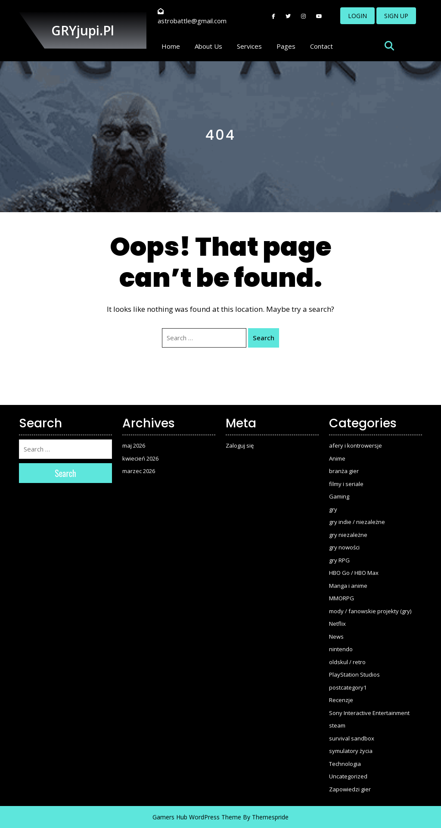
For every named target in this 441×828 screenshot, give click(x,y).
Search (263, 337)
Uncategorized (348, 776)
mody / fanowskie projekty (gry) (370, 611)
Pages (285, 46)
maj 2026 (133, 445)
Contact (321, 46)
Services (249, 46)
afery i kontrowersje (355, 445)
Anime (337, 458)
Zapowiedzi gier (350, 789)
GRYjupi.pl (82, 30)
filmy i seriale (346, 484)
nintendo (341, 649)
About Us (208, 46)
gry (333, 509)
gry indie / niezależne (357, 522)
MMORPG (341, 598)
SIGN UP (396, 16)
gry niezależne (348, 535)
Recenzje (341, 700)
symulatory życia (351, 751)
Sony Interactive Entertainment (369, 713)
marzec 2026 (138, 471)
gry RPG (339, 560)
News (336, 636)
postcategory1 (347, 687)
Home (170, 46)
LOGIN (357, 16)
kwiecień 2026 (140, 458)
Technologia (345, 764)
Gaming (339, 496)
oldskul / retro (347, 662)
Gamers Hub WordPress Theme (196, 817)
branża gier (344, 471)
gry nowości (344, 547)
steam (337, 725)
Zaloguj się (240, 445)
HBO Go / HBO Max (354, 573)
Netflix (337, 623)
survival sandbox (351, 738)
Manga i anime (348, 586)
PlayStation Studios (354, 674)
